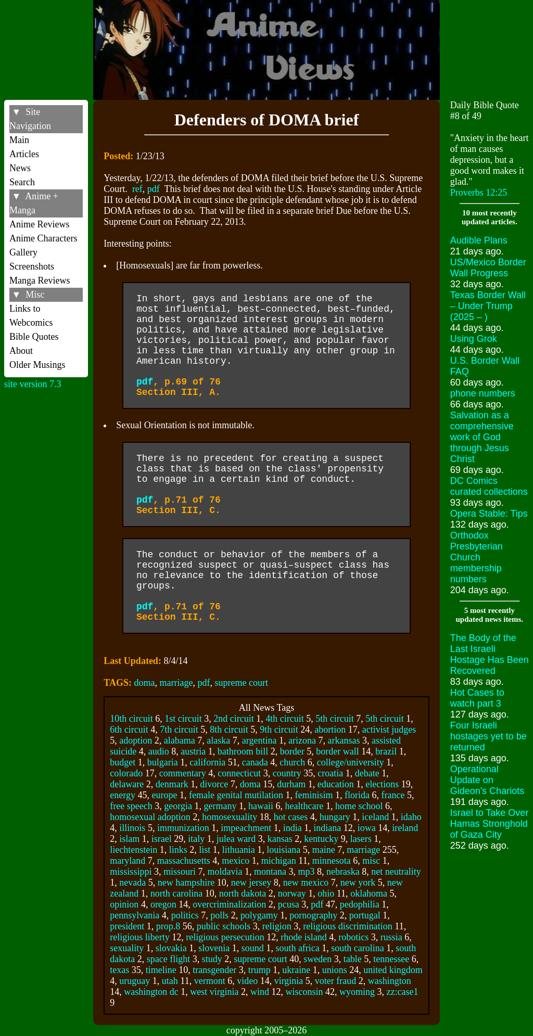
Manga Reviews (39, 280)
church (292, 762)
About (21, 351)
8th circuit (229, 729)
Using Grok (473, 339)
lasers (361, 839)
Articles (24, 154)
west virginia (214, 992)
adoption (135, 740)
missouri (179, 871)
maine (323, 850)
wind (259, 992)
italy (196, 839)
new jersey (251, 882)
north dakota (242, 893)
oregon (163, 904)
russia (391, 937)
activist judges (389, 729)
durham (291, 784)
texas (119, 970)
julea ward (236, 839)
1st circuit (182, 718)
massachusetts (183, 860)
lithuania (238, 850)
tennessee (391, 959)
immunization (183, 828)
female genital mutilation (236, 795)
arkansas (343, 740)
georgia (178, 806)
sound (253, 948)
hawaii (260, 806)
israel (161, 839)
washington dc (151, 992)
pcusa (288, 904)
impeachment (246, 828)
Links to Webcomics (31, 315)
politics (185, 915)
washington (389, 981)
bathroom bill (243, 751)
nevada (132, 882)
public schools (224, 926)
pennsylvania (134, 915)
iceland (375, 817)
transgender (214, 970)
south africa (297, 948)
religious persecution (225, 937)
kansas (280, 839)
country (287, 773)
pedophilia (359, 904)
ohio (326, 893)
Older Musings (37, 365)
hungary (335, 817)
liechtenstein (133, 850)
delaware (127, 784)
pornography (313, 915)
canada (255, 762)
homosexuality (229, 817)
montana (270, 871)
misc (371, 860)
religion (276, 926)
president (127, 926)
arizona (302, 740)
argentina (259, 740)
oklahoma (368, 893)
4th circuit (284, 718)
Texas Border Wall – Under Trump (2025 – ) (488, 306)
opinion (124, 904)
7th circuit (179, 729)
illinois (132, 828)
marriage (176, 682)
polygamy (259, 915)
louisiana (283, 850)
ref (137, 189)
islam (129, 839)
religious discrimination (347, 926)
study (212, 959)
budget (122, 762)
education (336, 784)
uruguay (134, 981)
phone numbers (482, 393)
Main (19, 140)
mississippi (130, 871)
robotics (353, 937)
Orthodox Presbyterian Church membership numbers (476, 557)
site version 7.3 (32, 384)
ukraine (296, 970)
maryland (127, 860)
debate (367, 773)
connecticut (239, 773)
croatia (330, 773)
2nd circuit (233, 718)
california (207, 762)
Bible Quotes (34, 336)
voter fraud (335, 981)
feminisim (314, 795)
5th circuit (334, 718)
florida (357, 795)
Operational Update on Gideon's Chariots (487, 780)
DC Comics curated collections (489, 486)
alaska (218, 740)
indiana (327, 828)
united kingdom (393, 970)
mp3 (306, 871)
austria (193, 751)
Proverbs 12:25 (478, 192)
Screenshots (31, 266)
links (178, 850)
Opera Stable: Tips (489, 513)
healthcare (304, 806)
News (20, 168)
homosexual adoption (150, 817)
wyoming (357, 992)
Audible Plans (478, 240)
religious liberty (139, 937)
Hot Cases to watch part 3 (477, 698)
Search (22, 182)
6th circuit (129, 729)
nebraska (343, 871)
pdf (153, 189)
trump (259, 970)
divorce (214, 784)
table (353, 959)
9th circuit (279, 729)
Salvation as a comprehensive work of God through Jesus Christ (482, 437)
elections (382, 784)
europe (164, 795)
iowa (367, 828)
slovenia (214, 948)
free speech (131, 806)
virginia (288, 981)
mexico (235, 860)
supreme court (241, 682)
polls (219, 915)
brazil (386, 751)
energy (122, 795)
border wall (337, 751)
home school (359, 806)
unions (334, 970)
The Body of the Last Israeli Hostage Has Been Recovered (489, 654)
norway (292, 893)
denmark (172, 784)
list (204, 850)
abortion (330, 729)
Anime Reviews (39, 224)
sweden (317, 959)
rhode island (303, 937)
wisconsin (304, 992)
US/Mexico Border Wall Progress (488, 267)
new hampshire (186, 882)
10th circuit (131, 718)
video (247, 981)
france (392, 795)
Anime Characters (43, 238)
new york (357, 882)
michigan (278, 860)
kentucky (321, 839)
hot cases (291, 817)
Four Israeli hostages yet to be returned (488, 736)
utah (170, 981)
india (292, 828)
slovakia (171, 948)
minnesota (331, 860)
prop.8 (168, 926)
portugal (364, 915)
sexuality (127, 948)
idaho (411, 817)
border (292, 751)
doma (144, 682)
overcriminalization (229, 904)
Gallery (23, 252)
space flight (168, 959)
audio (158, 751)
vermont (209, 981)
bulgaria (162, 762)
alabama (179, 740)
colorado (126, 773)
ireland (405, 828)
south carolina (357, 948)
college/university (350, 762)
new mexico (305, 882)
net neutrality (396, 871)
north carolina (176, 893)
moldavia (224, 871)
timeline (161, 970)
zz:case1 (402, 992)
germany (220, 806)
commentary (182, 773)
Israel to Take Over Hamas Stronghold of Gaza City (489, 824)
